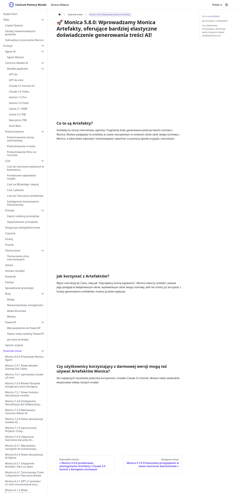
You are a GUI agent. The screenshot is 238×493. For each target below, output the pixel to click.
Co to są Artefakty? (211, 16)
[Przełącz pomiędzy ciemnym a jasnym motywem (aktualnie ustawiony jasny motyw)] (226, 4)
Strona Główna (60, 5)
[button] (23, 19)
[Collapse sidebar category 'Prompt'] (42, 210)
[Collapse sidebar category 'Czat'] (42, 160)
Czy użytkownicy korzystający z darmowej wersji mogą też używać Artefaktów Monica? (213, 30)
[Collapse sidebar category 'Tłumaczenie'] (42, 250)
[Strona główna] (60, 14)
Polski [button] (215, 5)
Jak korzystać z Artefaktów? (215, 20)
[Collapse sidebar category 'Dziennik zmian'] (42, 350)
